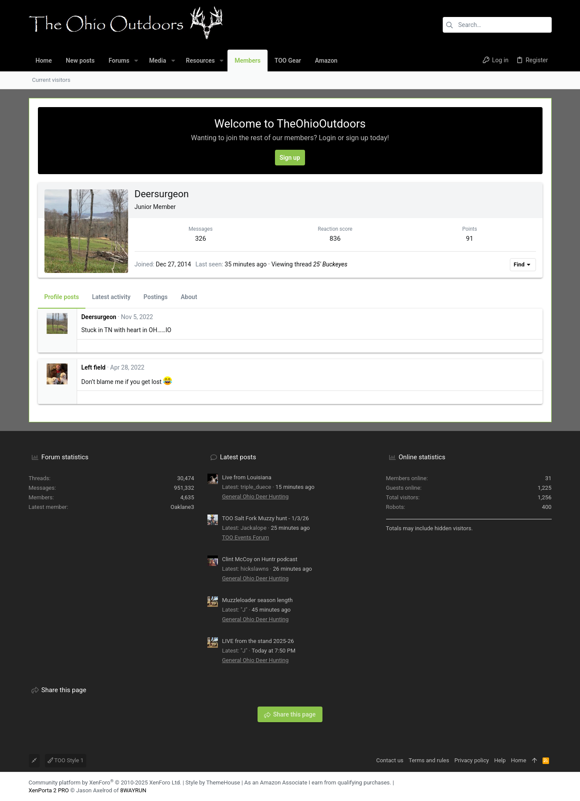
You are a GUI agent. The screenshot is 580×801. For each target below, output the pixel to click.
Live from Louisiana (246, 477)
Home (518, 760)
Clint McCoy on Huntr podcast (260, 559)
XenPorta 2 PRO (49, 790)
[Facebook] (535, 786)
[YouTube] (548, 786)
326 (200, 238)
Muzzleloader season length (257, 600)
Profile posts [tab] (61, 296)
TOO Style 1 (65, 760)
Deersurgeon (98, 316)
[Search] (497, 25)
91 (469, 238)
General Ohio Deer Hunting (255, 496)
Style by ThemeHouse (213, 782)
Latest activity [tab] (111, 296)
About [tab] (189, 296)
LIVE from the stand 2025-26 (258, 641)
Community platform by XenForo (105, 782)
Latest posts (238, 457)
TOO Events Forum (245, 537)
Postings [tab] (155, 296)
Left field (93, 367)
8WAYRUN (133, 790)
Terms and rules (429, 760)
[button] (136, 60)
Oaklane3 (182, 507)
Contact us (390, 760)
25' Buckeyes (330, 264)
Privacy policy (472, 760)
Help (500, 760)
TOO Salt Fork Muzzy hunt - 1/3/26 (265, 518)
